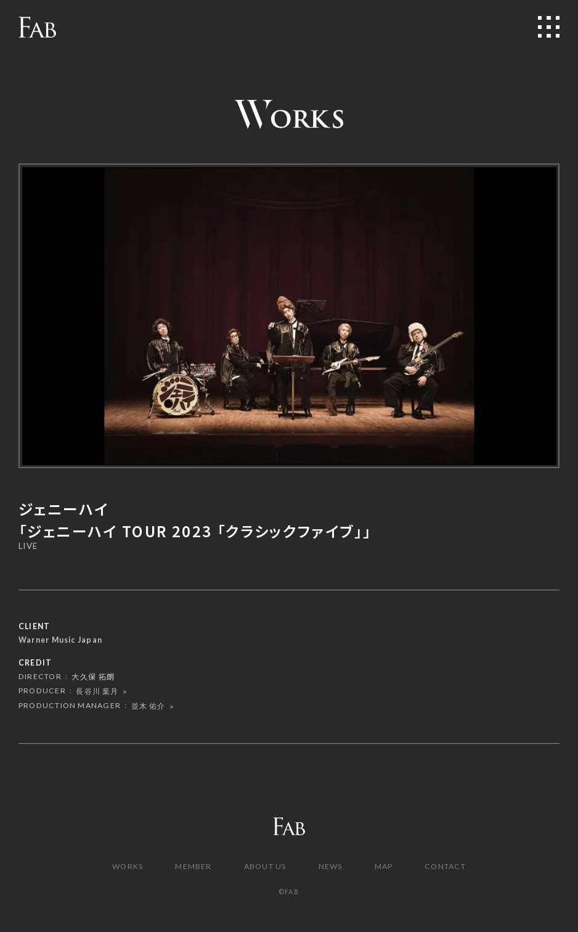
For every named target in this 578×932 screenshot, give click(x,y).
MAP (384, 866)
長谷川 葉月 (97, 691)
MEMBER (193, 866)
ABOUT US (265, 866)
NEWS (331, 866)
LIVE (28, 546)
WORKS (127, 866)
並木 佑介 (148, 706)
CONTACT (445, 866)
